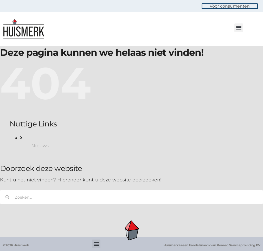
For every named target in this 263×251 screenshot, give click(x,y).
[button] (238, 27)
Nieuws (40, 146)
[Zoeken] (7, 197)
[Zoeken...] (131, 197)
